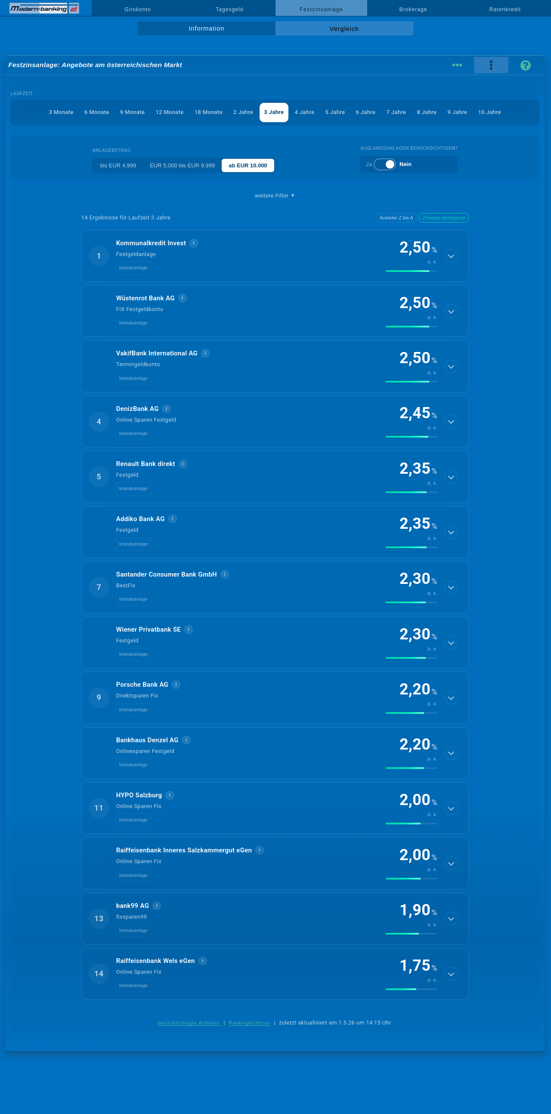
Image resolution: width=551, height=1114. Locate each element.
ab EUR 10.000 (248, 165)
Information (206, 28)
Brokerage (413, 9)
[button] (275, 256)
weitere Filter (275, 195)
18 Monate (209, 112)
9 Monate (132, 112)
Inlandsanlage (133, 267)
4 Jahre (305, 112)
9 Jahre (457, 112)
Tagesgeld (229, 9)
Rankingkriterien (250, 1022)
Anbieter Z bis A (396, 217)
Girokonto (137, 9)
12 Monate (169, 112)
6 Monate (96, 112)
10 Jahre (489, 112)
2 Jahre (243, 112)
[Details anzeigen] (451, 256)
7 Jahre (396, 112)
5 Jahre (335, 112)
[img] (411, 271)
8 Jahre (427, 112)
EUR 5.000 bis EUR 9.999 (182, 165)
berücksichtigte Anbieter (189, 1022)
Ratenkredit (505, 9)
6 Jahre (366, 112)
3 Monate (61, 112)
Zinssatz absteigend (444, 217)
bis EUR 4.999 (118, 165)
